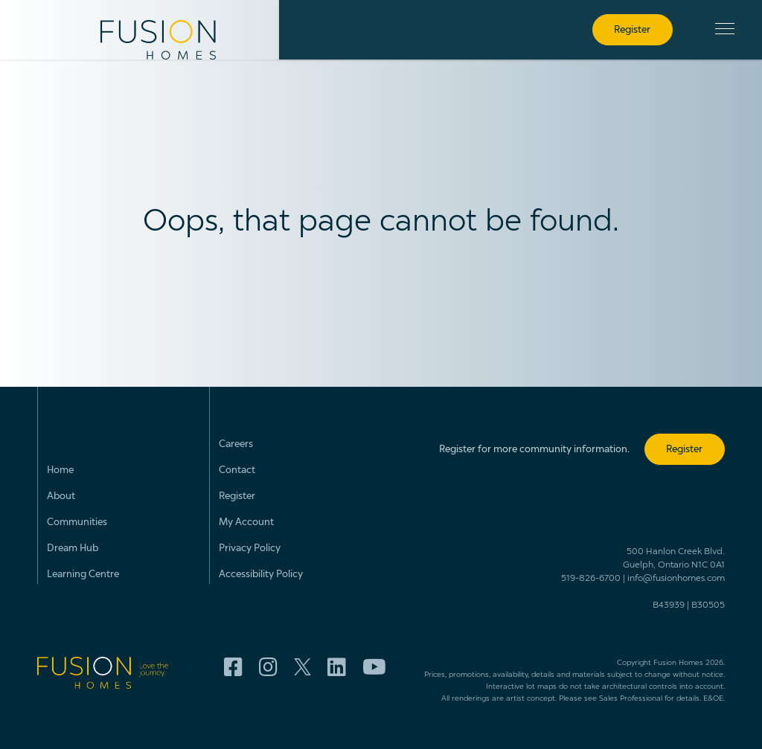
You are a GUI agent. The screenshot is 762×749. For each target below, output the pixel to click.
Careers (236, 444)
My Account (246, 522)
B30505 (708, 605)
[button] (725, 29)
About (61, 496)
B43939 (669, 605)
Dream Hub (72, 548)
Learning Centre (83, 574)
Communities (77, 522)
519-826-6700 (591, 578)
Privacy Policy (250, 548)
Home (60, 470)
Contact (237, 470)
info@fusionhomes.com (676, 578)
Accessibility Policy (261, 574)
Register (237, 496)
